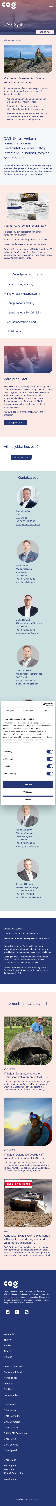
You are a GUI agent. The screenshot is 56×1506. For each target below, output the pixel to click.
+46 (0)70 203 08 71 (25, 630)
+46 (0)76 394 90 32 (25, 579)
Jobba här (45, 32)
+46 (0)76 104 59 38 (25, 521)
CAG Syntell (17, 40)
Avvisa (28, 800)
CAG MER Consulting (15, 1433)
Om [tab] (45, 711)
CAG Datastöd (11, 1427)
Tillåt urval (28, 792)
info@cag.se (10, 1479)
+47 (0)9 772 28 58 (25, 894)
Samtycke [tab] (10, 711)
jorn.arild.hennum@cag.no (28, 897)
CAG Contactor (12, 1421)
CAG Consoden (12, 1416)
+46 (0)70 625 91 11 (25, 680)
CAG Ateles (10, 1410)
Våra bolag (8, 40)
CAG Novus (10, 1439)
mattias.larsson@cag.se (27, 684)
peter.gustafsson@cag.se (28, 524)
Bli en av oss (21, 457)
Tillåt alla (28, 784)
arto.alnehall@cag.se (26, 582)
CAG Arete (9, 1404)
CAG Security (11, 1444)
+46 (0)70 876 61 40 (25, 843)
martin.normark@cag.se (27, 633)
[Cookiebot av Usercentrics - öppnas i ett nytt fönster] (43, 704)
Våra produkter (15, 422)
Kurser (39, 174)
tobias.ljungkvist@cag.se (27, 846)
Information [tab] (28, 711)
